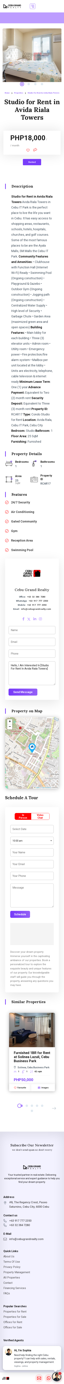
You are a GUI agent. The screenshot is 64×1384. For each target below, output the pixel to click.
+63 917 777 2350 (38, 601)
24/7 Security (20, 502)
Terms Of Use (11, 1261)
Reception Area (22, 540)
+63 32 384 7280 (36, 597)
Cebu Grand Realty (32, 589)
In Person (23, 816)
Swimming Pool (22, 550)
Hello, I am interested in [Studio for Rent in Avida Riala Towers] (32, 673)
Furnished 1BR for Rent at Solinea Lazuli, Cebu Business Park (32, 1057)
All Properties (11, 1277)
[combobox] (32, 841)
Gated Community (24, 521)
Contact (7, 1282)
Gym (14, 531)
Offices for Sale (12, 1327)
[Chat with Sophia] (56, 1376)
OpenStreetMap (46, 787)
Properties (18, 93)
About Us (8, 1256)
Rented (32, 162)
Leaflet (37, 787)
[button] (32, 6)
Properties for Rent (14, 1311)
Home (7, 93)
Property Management (16, 1272)
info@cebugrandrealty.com (36, 609)
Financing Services (14, 1288)
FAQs (6, 1293)
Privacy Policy (11, 1267)
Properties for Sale (14, 1316)
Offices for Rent (12, 1322)
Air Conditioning (22, 512)
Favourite (20, 1088)
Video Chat (40, 816)
